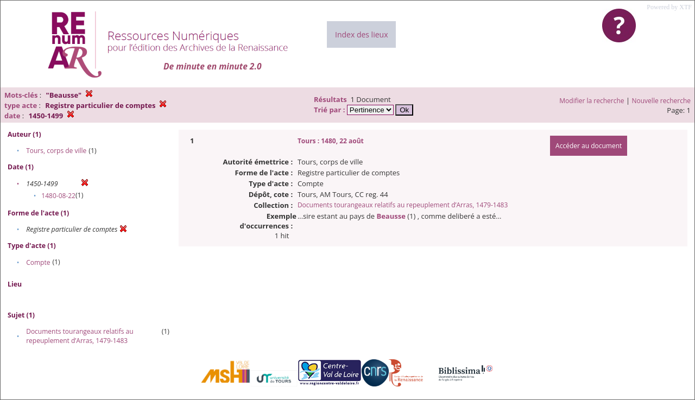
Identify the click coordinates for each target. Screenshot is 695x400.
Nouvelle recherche (661, 100)
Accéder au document (588, 145)
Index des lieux (361, 34)
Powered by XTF (669, 7)
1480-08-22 (58, 195)
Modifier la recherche (591, 100)
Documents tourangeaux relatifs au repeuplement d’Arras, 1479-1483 (79, 336)
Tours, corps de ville (56, 150)
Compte (38, 262)
